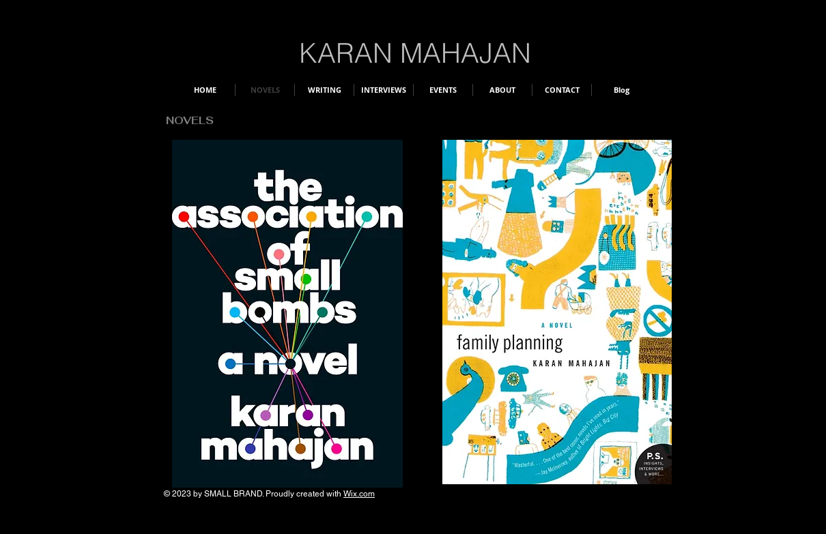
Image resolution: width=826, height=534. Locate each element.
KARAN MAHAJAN (415, 53)
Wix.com (359, 494)
